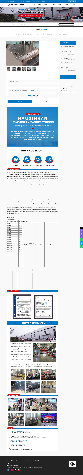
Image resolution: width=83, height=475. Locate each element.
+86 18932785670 (13, 1)
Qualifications (52, 4)
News (45, 4)
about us (20, 101)
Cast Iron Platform (29, 34)
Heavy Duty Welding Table (27, 78)
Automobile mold (50, 34)
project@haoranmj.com (25, 1)
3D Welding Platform (24, 24)
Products (39, 4)
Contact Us (66, 4)
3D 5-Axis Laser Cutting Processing (63, 34)
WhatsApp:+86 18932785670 (40, 1)
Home (33, 4)
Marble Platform (39, 34)
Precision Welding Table (37, 78)
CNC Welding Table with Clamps (14, 78)
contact (45, 101)
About (59, 4)
